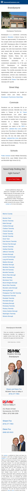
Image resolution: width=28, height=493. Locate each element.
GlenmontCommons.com (11, 2)
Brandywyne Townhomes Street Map (12, 97)
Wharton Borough (8, 316)
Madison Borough (8, 262)
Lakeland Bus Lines (15, 128)
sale (9, 490)
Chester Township (8, 233)
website (5, 455)
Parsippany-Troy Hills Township (12, 293)
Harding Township (8, 249)
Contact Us (4, 458)
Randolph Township (8, 298)
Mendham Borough (8, 264)
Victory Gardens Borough (10, 311)
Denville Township (8, 236)
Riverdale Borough (8, 301)
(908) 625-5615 (8, 432)
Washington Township (9, 313)
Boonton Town (7, 218)
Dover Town (6, 239)
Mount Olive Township (9, 285)
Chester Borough (8, 231)
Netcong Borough (8, 290)
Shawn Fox (7, 421)
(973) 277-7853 (14, 394)
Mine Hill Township (8, 270)
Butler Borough (7, 223)
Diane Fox (7, 429)
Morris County (7, 214)
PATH (23, 126)
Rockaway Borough (8, 303)
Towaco (14, 79)
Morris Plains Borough (9, 275)
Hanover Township (8, 246)
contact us (8, 204)
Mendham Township (8, 267)
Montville (10, 37)
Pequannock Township (9, 295)
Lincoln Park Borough (9, 257)
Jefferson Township (8, 251)
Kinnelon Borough (8, 254)
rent (13, 490)
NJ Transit (23, 112)
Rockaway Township (9, 306)
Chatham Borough (8, 226)
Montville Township (8, 272)
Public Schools (5, 155)
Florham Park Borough (9, 244)
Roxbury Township (8, 308)
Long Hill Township (8, 259)
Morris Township (7, 277)
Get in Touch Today (14, 179)
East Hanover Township (10, 241)
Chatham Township (8, 228)
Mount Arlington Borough (10, 282)
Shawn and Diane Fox (14, 389)
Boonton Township (8, 221)
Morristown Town (8, 280)
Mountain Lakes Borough (10, 288)
